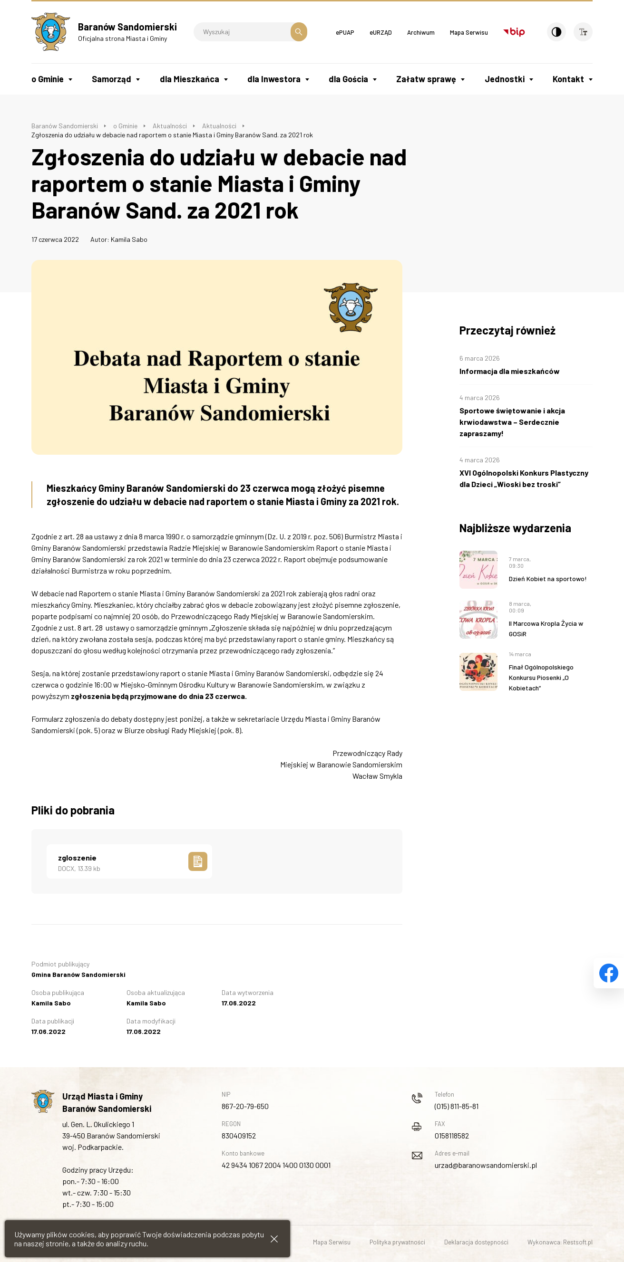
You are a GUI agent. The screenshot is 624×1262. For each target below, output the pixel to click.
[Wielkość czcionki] (583, 31)
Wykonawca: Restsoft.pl (560, 1242)
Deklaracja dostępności (476, 1242)
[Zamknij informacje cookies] (274, 1239)
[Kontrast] (556, 31)
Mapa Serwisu (469, 32)
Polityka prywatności (397, 1242)
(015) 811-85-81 (456, 1105)
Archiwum (421, 32)
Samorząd (111, 79)
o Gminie (47, 79)
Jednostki (505, 79)
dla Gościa (348, 79)
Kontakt (568, 79)
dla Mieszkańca (189, 79)
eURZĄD (381, 32)
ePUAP (345, 32)
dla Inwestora (274, 79)
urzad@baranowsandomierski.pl (486, 1164)
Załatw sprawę (426, 79)
